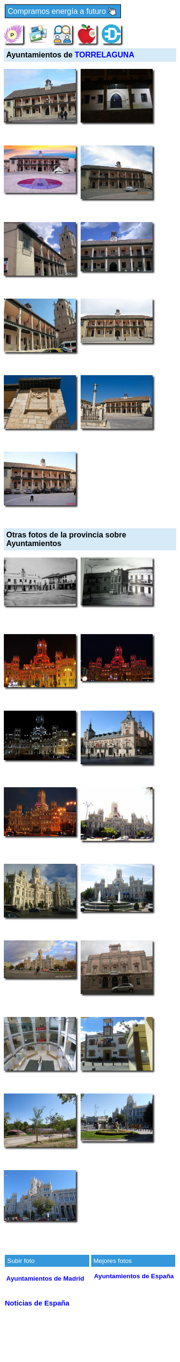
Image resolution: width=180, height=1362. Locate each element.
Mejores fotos (113, 1260)
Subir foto (21, 1260)
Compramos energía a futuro (63, 12)
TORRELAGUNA (104, 55)
